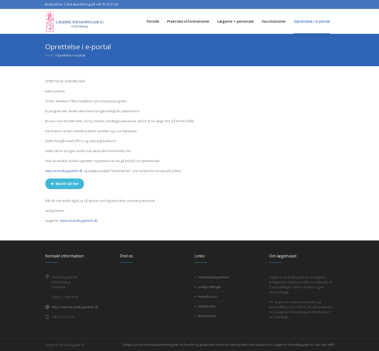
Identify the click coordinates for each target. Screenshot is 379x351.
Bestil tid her (54, 4)
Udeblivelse (207, 306)
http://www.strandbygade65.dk (75, 307)
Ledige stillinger (209, 287)
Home (49, 55)
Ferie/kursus (207, 296)
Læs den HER (324, 344)
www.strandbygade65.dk (64, 171)
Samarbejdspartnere (214, 277)
